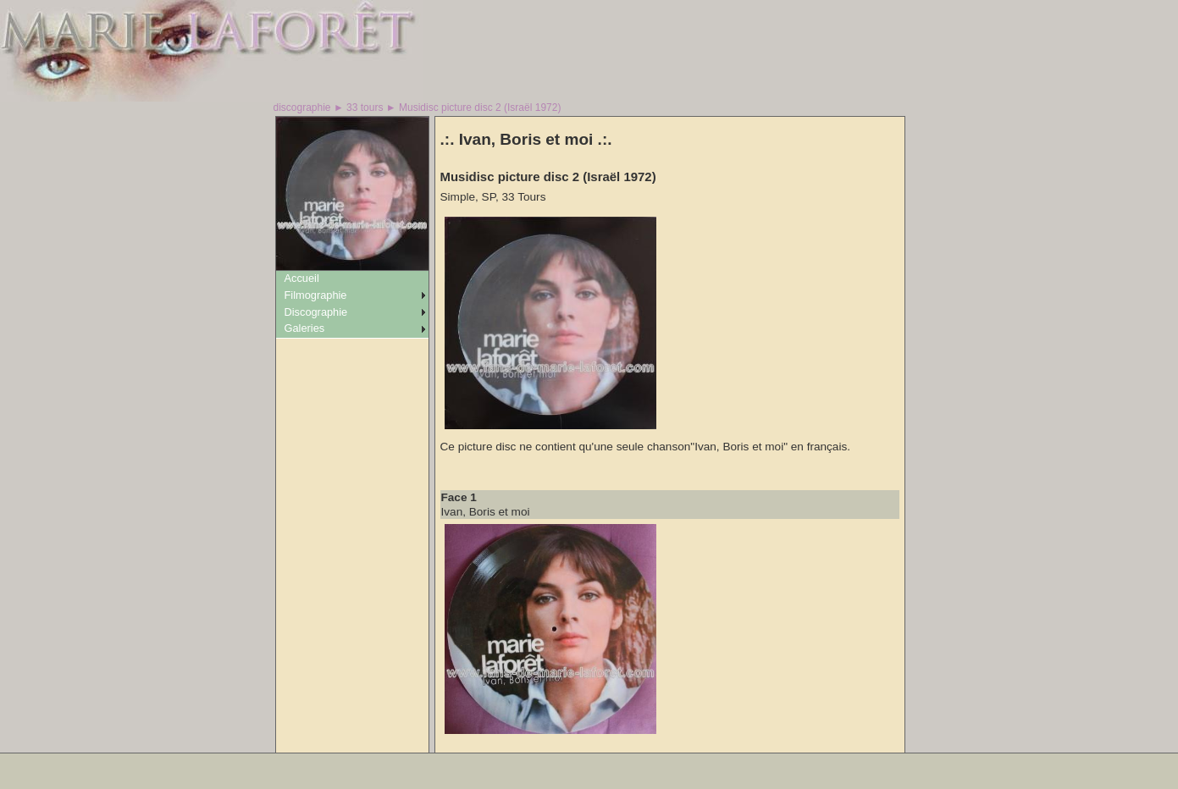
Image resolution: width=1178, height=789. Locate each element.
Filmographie (316, 295)
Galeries (305, 328)
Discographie (316, 312)
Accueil (302, 278)
